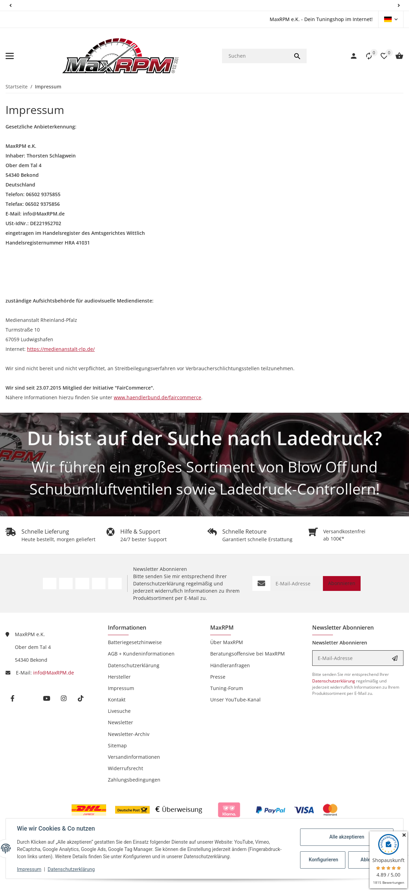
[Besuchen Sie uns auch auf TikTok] (115, 583)
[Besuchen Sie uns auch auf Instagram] (98, 583)
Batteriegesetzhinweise (135, 642)
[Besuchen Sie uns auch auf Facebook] (49, 583)
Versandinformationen (134, 757)
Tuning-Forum (226, 688)
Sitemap (117, 745)
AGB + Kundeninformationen (141, 653)
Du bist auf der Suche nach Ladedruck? (204, 438)
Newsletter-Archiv (128, 734)
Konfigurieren (323, 859)
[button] (10, 5)
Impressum (29, 869)
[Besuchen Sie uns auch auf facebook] (12, 698)
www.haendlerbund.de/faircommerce (157, 397)
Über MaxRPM (226, 642)
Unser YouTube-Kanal (235, 699)
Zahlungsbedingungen (134, 779)
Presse (217, 676)
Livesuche (119, 711)
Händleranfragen (230, 665)
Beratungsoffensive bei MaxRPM (247, 653)
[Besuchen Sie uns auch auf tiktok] (80, 698)
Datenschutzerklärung (71, 869)
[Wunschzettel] (380, 56)
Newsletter (120, 722)
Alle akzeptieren (346, 837)
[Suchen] (255, 56)
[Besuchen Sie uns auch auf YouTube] (82, 583)
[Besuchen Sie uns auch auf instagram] (63, 698)
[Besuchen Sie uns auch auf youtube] (46, 698)
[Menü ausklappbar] (10, 56)
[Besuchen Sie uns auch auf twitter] (29, 698)
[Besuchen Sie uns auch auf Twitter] (66, 583)
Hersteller (119, 676)
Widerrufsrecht (125, 768)
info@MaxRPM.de (53, 672)
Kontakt (117, 699)
